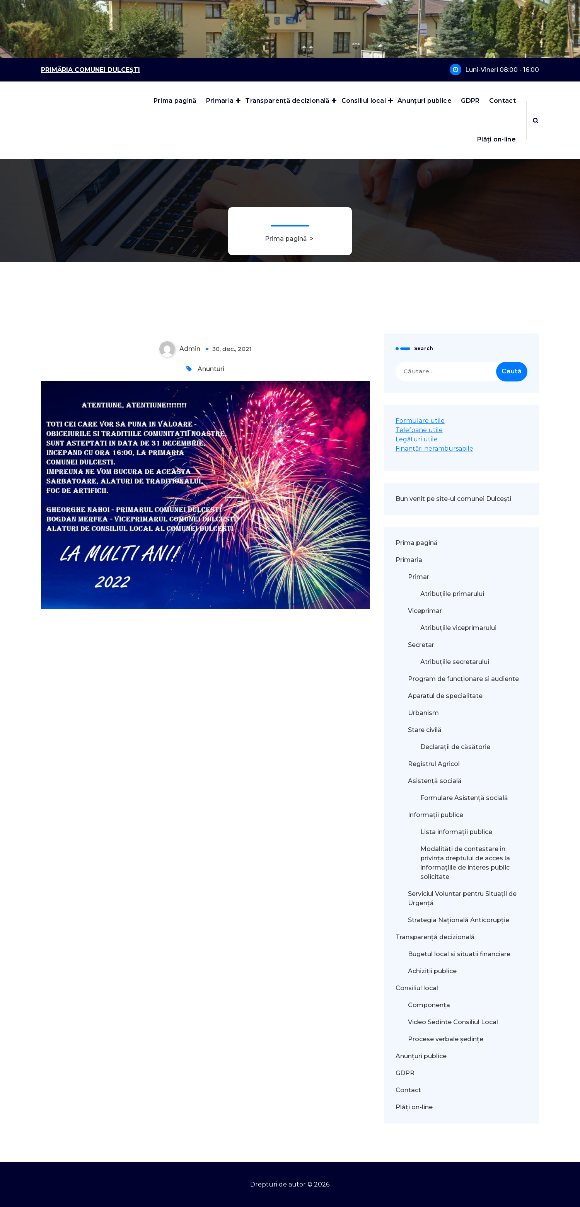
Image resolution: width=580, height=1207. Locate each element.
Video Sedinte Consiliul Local (453, 1022)
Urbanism (423, 713)
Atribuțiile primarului (452, 594)
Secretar (421, 645)
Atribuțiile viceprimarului (458, 628)
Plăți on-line (496, 139)
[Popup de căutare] (535, 120)
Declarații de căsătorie (455, 747)
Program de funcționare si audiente (463, 679)
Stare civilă (425, 730)
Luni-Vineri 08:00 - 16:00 (502, 69)
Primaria (220, 100)
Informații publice (435, 815)
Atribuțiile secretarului (454, 662)
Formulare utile (420, 420)
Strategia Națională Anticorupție (458, 920)
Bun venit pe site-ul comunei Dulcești (453, 498)
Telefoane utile (419, 430)
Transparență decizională (287, 100)
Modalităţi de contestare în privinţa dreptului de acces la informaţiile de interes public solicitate (465, 862)
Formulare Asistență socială (464, 798)
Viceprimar (425, 611)
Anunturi (211, 369)
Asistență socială (435, 781)
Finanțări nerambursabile (434, 448)
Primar (418, 577)
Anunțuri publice (424, 100)
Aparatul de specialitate (445, 696)
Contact (502, 100)
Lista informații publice (456, 832)
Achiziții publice (432, 971)
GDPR (470, 100)
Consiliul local (363, 100)
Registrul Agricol (434, 764)
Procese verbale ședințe (445, 1039)
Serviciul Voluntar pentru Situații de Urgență (462, 898)
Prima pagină (175, 100)
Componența (429, 1005)
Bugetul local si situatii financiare (459, 954)
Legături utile (417, 439)
